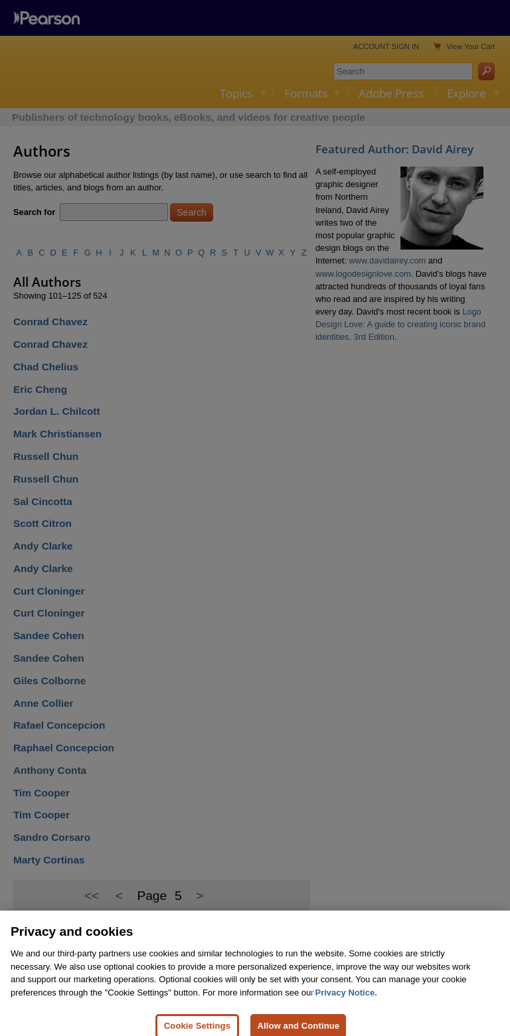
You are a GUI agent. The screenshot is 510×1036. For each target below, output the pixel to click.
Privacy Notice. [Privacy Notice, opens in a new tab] (346, 1002)
